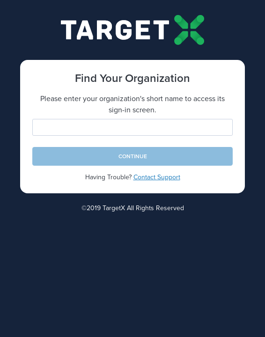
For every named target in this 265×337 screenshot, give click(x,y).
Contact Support (156, 177)
